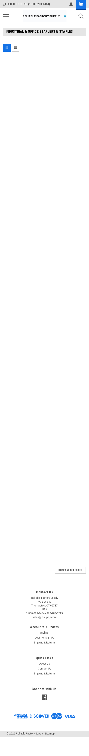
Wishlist (44, 632)
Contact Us (44, 668)
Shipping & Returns (44, 642)
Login (38, 637)
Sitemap (49, 733)
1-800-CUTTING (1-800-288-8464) (26, 4)
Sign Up (49, 637)
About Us (44, 663)
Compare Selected (70, 570)
